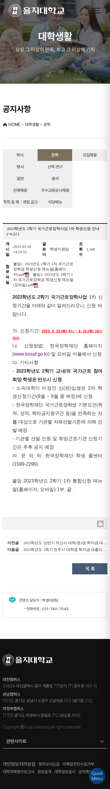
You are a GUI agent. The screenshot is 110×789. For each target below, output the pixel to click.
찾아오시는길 (49, 764)
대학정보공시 (64, 772)
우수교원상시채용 (55, 190)
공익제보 (85, 772)
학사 (19, 155)
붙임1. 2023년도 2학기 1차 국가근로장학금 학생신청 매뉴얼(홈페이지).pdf (43, 269)
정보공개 (44, 772)
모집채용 (90, 155)
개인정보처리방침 (19, 764)
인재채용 (20, 190)
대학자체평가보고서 (18, 772)
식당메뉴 (55, 202)
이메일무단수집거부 (78, 764)
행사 (20, 166)
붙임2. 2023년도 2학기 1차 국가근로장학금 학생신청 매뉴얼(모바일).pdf (43, 279)
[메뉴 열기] (96, 10)
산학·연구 (55, 166)
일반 (20, 178)
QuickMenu (97, 776)
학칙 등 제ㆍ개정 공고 (20, 202)
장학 (54, 155)
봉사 (55, 178)
